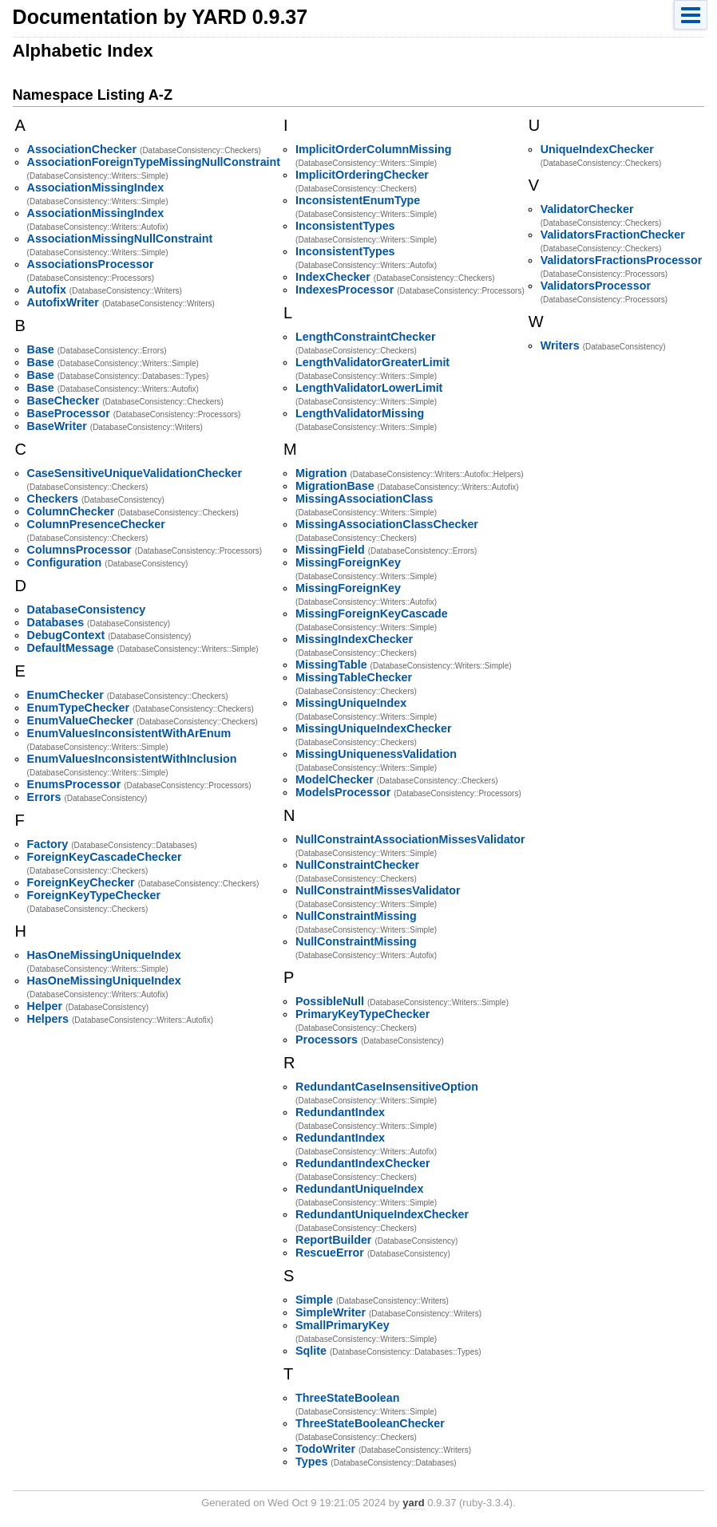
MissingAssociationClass (364, 498)
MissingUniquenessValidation (376, 754)
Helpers (48, 1018)
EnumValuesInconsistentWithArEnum (129, 733)
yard (413, 1503)
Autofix (46, 289)
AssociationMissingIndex (95, 187)
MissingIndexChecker (354, 639)
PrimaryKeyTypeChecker (362, 1014)
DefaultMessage (70, 647)
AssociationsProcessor (90, 264)
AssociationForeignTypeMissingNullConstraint (153, 162)
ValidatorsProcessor (596, 285)
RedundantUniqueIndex (359, 1188)
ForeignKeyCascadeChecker (104, 856)
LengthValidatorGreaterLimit (372, 362)
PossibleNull (329, 1001)
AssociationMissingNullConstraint (120, 238)
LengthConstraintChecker (365, 336)
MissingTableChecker (353, 677)
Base (40, 349)
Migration (321, 473)
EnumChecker (65, 695)
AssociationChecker (82, 149)
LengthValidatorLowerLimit (368, 387)
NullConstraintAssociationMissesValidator (410, 839)
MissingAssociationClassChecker (386, 524)
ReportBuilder (333, 1239)
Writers (560, 345)
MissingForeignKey (348, 562)
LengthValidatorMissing (359, 413)
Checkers (52, 498)
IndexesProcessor (344, 289)
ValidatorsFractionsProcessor (622, 260)
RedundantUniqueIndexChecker (382, 1214)
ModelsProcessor (342, 792)
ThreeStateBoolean (347, 1397)
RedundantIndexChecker (362, 1163)
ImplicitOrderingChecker (362, 174)
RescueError (329, 1252)
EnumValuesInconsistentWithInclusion (132, 758)
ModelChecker (334, 779)
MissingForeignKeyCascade (371, 613)
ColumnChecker (71, 511)
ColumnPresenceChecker (96, 524)
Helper (45, 1006)
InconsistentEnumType (357, 200)
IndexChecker (332, 276)
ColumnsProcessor (79, 549)
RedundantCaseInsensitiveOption (386, 1086)
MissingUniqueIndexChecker (373, 728)
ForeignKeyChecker (81, 882)
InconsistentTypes (344, 225)
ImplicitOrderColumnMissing (373, 149)
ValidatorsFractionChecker (613, 234)
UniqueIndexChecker (597, 149)
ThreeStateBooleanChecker (370, 1423)
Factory (48, 844)
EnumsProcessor (74, 784)
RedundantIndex (340, 1112)
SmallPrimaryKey (342, 1325)
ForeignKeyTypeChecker (93, 895)
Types (311, 1461)
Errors (44, 797)
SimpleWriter (330, 1312)
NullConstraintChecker (357, 864)
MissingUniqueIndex (350, 702)
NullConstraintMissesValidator (378, 890)
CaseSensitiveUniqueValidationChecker (134, 473)
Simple (314, 1299)
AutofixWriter (63, 302)
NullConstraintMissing (356, 915)
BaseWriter (57, 426)
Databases (56, 622)
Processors (326, 1039)
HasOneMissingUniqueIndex (104, 955)
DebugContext (66, 635)
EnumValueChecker (80, 720)
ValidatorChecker (587, 209)
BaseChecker (63, 400)
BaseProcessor (68, 413)
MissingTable (331, 664)
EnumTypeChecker (78, 707)
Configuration (64, 562)
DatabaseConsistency (86, 609)
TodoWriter (325, 1448)
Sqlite (311, 1350)
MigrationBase (334, 485)
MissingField (330, 549)
